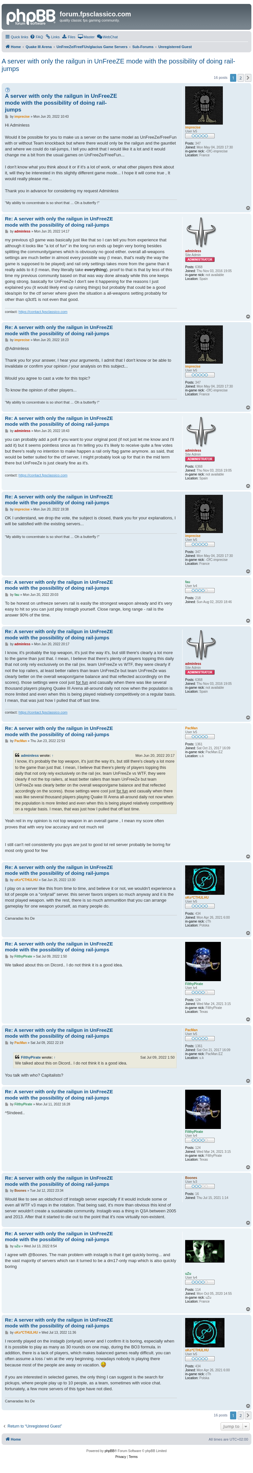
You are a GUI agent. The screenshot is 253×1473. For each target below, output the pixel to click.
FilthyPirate (31, 1057)
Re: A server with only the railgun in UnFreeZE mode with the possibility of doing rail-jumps (59, 222)
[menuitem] (36, 37)
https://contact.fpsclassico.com (43, 312)
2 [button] (241, 78)
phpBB (109, 1451)
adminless (30, 755)
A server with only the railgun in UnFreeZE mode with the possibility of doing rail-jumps (118, 65)
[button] (248, 78)
